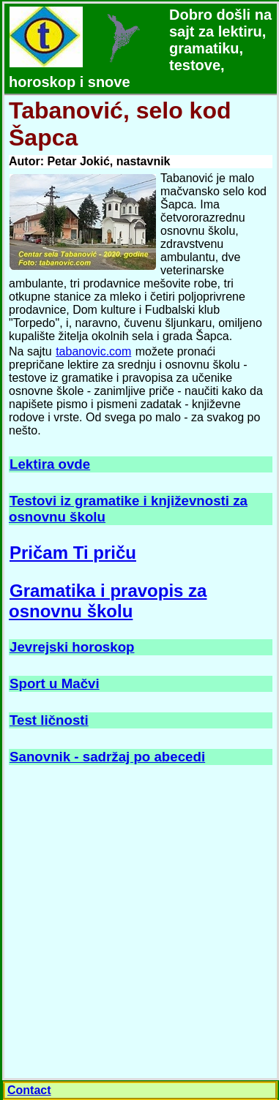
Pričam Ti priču (73, 552)
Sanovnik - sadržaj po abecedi (107, 756)
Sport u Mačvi (55, 683)
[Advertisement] (138, 923)
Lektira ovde (50, 464)
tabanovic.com (93, 351)
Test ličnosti (49, 720)
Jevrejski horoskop (72, 647)
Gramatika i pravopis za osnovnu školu (108, 601)
